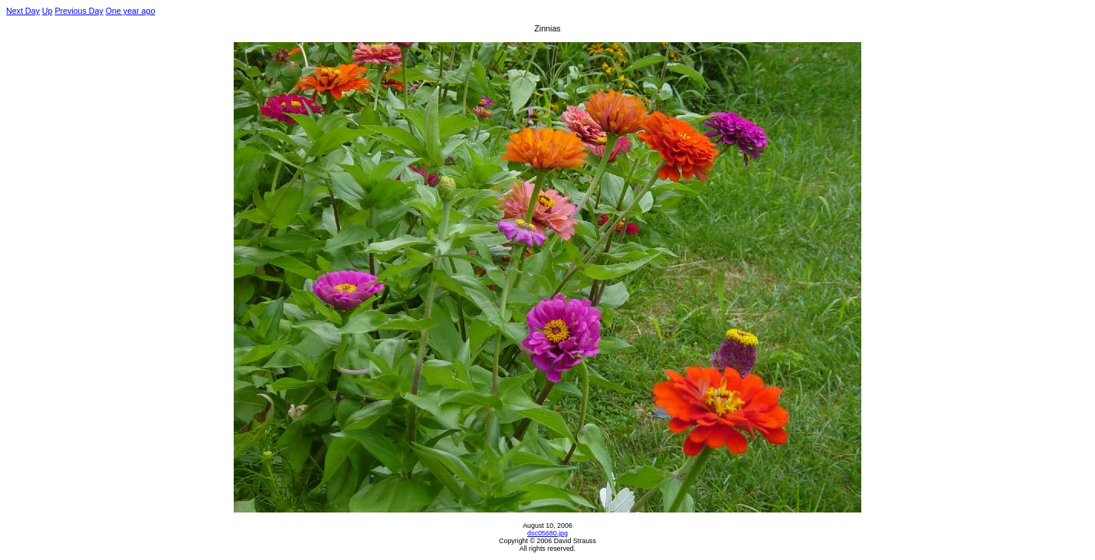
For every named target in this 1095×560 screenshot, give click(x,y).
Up (47, 10)
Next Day (23, 10)
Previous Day (78, 10)
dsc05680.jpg (547, 533)
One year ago (131, 10)
